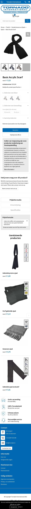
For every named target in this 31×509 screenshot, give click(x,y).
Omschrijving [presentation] (15, 205)
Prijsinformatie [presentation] (15, 200)
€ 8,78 (6, 352)
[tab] (15, 200)
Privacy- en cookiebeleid (7, 481)
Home (2, 27)
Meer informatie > (9, 169)
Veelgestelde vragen (6, 459)
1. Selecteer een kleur (10, 93)
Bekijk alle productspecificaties (12, 87)
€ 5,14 (6, 314)
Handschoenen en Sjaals (18, 27)
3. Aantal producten (9, 118)
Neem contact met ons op (9, 188)
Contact (3, 468)
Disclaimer (4, 484)
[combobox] (13, 21)
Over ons (3, 457)
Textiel (8, 27)
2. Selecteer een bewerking (12, 105)
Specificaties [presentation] (15, 210)
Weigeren (21, 506)
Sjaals (2, 29)
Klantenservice (5, 470)
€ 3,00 (6, 276)
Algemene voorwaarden (7, 479)
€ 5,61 (6, 390)
